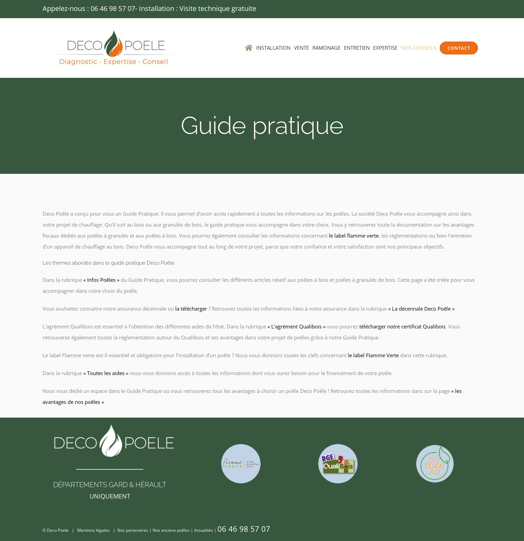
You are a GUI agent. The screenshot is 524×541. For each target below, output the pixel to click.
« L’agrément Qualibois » (296, 326)
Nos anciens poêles (171, 530)
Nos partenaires (132, 530)
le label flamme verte (354, 235)
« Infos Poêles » (101, 279)
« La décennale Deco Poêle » (421, 308)
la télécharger (191, 308)
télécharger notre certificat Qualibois (402, 326)
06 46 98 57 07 (113, 8)
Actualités (203, 530)
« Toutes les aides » (105, 373)
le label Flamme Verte (373, 355)
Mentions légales (93, 530)
